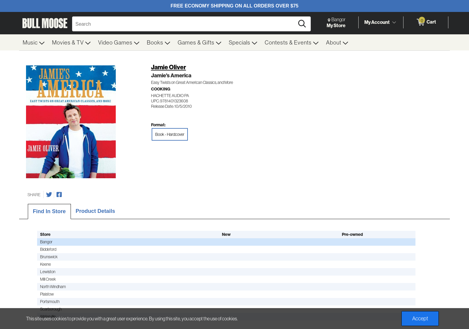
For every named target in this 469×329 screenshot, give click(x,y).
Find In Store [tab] (49, 211)
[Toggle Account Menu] (394, 22)
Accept (420, 318)
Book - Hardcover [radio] (169, 134)
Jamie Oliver (168, 67)
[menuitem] (33, 42)
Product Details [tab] (95, 211)
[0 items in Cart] (425, 22)
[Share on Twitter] (49, 195)
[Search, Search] (184, 24)
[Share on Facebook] (59, 195)
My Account (377, 22)
